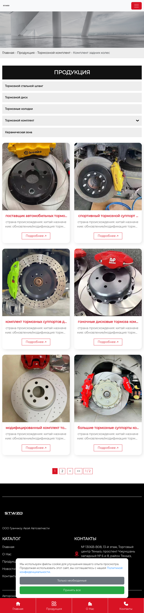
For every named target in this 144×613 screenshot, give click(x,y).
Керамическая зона (18, 132)
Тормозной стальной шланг (24, 86)
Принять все (72, 590)
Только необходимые (72, 580)
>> (78, 471)
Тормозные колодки (19, 109)
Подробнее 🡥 (36, 236)
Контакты (126, 605)
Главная (8, 53)
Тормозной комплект (53, 53)
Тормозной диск (16, 97)
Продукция (26, 53)
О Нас (90, 605)
